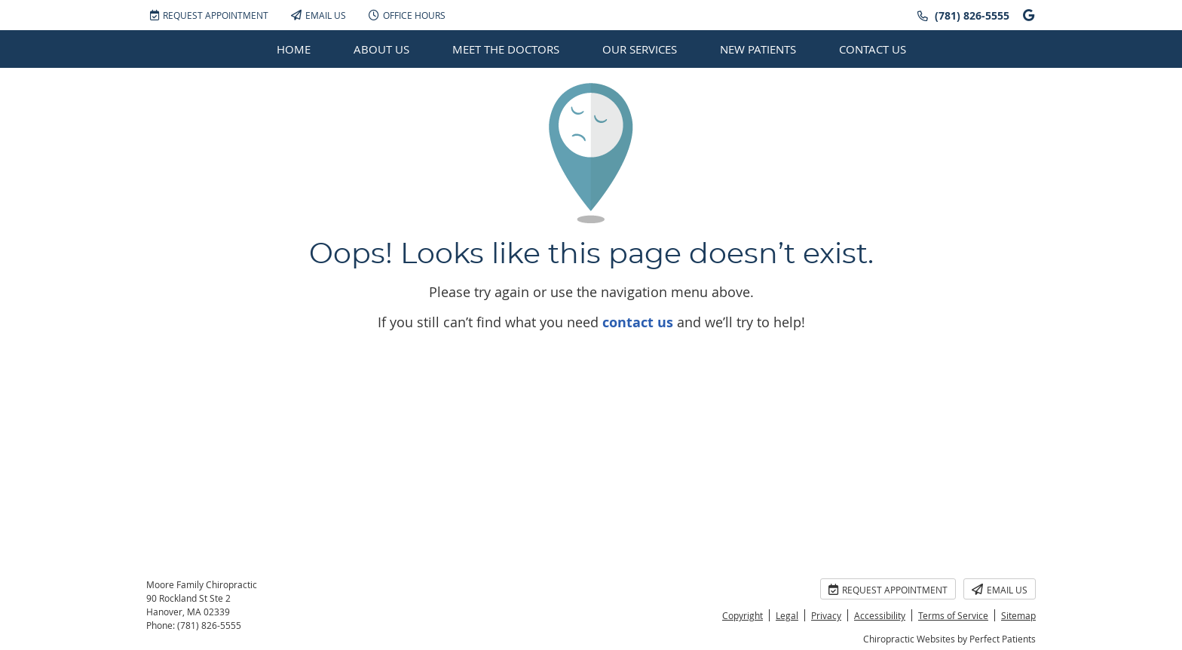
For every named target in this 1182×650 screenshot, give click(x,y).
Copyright (742, 615)
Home (294, 49)
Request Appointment (209, 15)
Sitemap (1018, 615)
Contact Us (872, 49)
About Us (381, 49)
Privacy (826, 615)
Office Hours (407, 15)
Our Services (639, 49)
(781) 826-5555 (972, 15)
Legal (787, 615)
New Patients (758, 49)
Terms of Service (953, 615)
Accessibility (879, 615)
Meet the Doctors (505, 49)
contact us (637, 322)
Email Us (318, 15)
